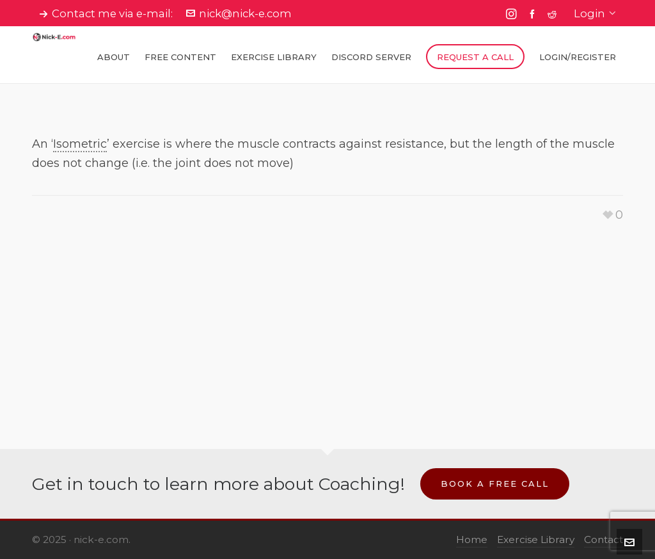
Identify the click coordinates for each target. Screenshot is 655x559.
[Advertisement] (327, 314)
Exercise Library (535, 539)
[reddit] (554, 13)
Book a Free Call (495, 483)
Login (595, 13)
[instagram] (513, 14)
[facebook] (534, 13)
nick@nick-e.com (239, 13)
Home (471, 539)
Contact (603, 539)
